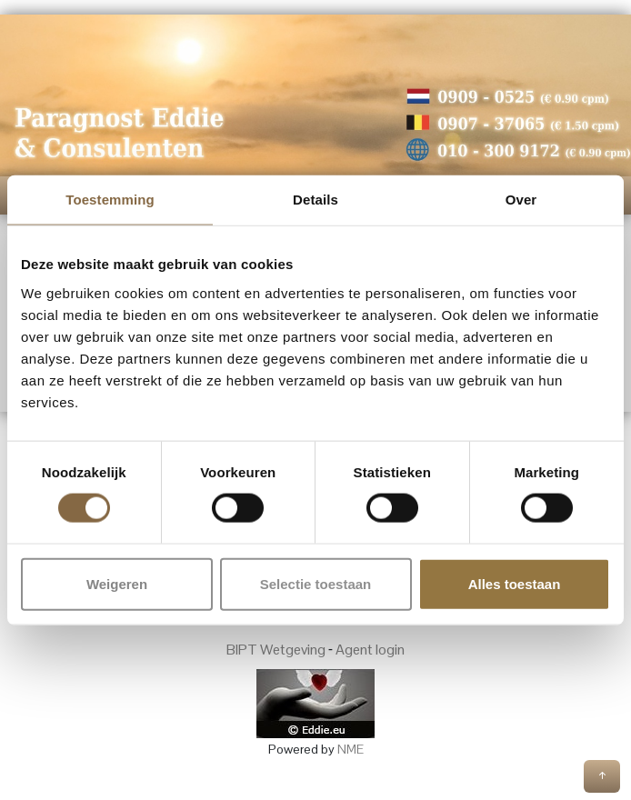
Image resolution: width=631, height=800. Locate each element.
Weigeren (116, 583)
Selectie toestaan (316, 583)
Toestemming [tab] (110, 199)
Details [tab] (315, 199)
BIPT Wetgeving (276, 649)
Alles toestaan (514, 583)
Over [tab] (521, 199)
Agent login (370, 649)
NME (350, 749)
